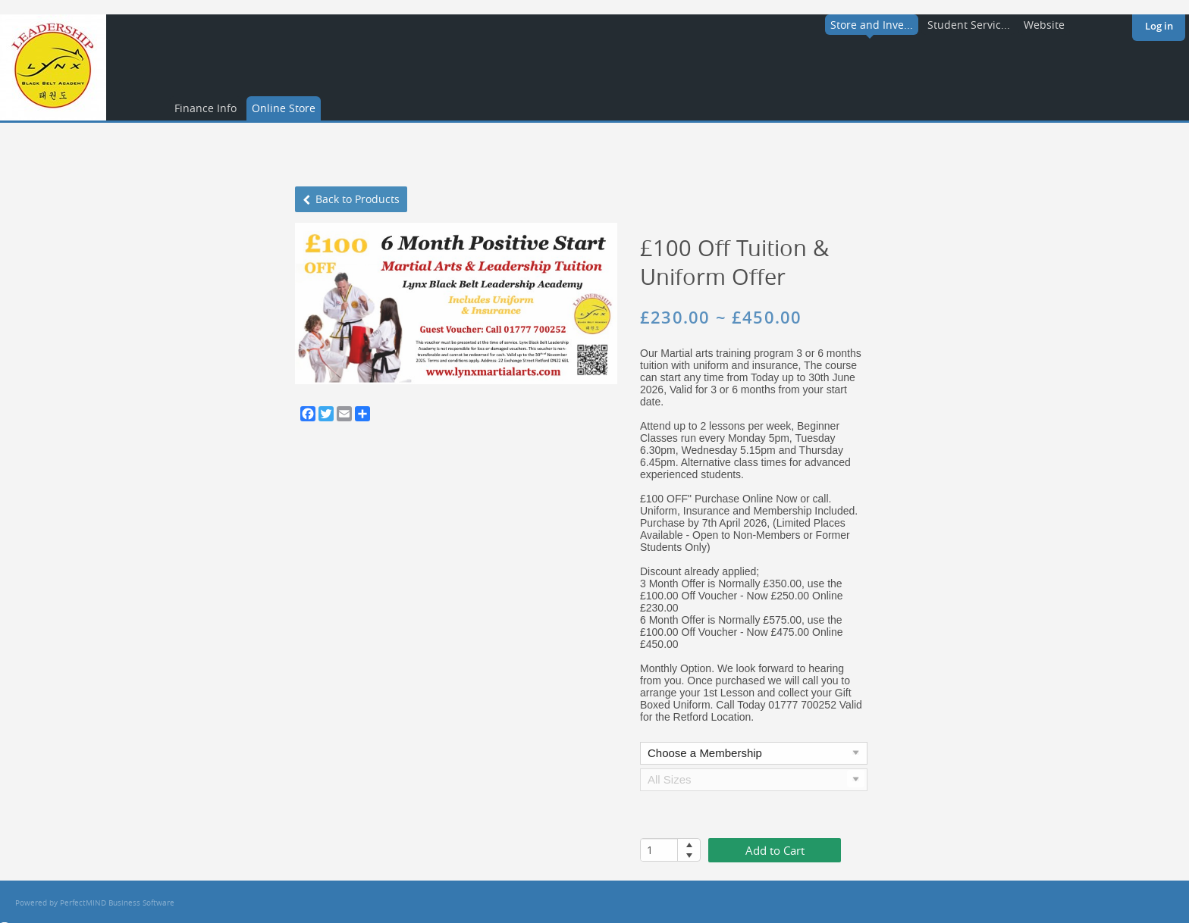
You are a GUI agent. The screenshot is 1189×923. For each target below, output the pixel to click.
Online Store (283, 108)
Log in (1159, 26)
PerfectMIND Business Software (117, 903)
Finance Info (205, 108)
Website (1044, 24)
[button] (689, 844)
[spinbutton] (659, 850)
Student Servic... (968, 24)
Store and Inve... (871, 24)
